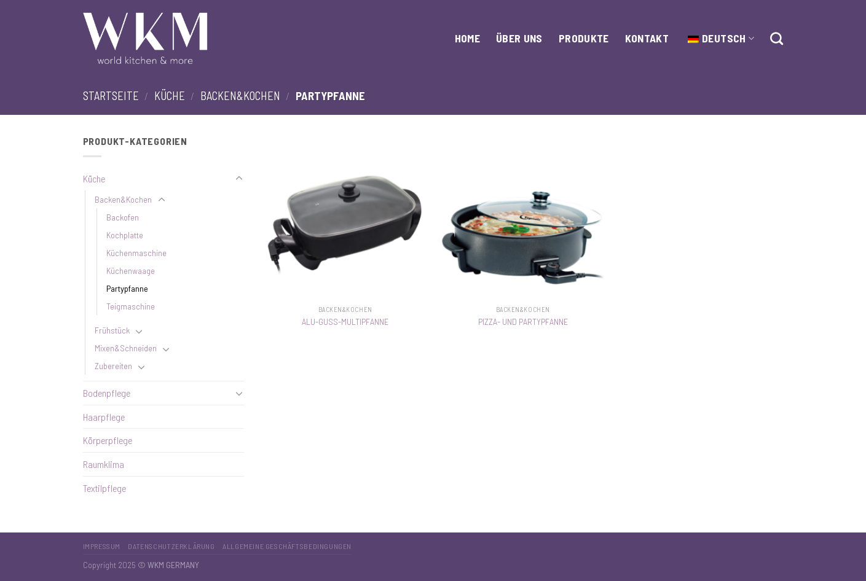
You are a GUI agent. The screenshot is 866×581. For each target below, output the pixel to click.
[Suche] (776, 38)
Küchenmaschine (136, 253)
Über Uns (519, 38)
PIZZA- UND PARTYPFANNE (523, 321)
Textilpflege (104, 488)
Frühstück (112, 330)
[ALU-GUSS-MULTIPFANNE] (345, 216)
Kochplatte (124, 235)
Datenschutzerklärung (171, 546)
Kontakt (647, 38)
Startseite (111, 96)
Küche (169, 96)
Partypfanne (127, 288)
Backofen (122, 217)
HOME (467, 38)
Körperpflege (107, 440)
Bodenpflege (106, 393)
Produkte (584, 38)
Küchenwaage (130, 270)
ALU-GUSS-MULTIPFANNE (345, 321)
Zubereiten (113, 366)
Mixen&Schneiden (126, 348)
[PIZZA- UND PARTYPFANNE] (523, 216)
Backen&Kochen (240, 96)
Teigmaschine (130, 306)
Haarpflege (104, 417)
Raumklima (103, 464)
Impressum (102, 546)
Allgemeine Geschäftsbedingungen (287, 546)
